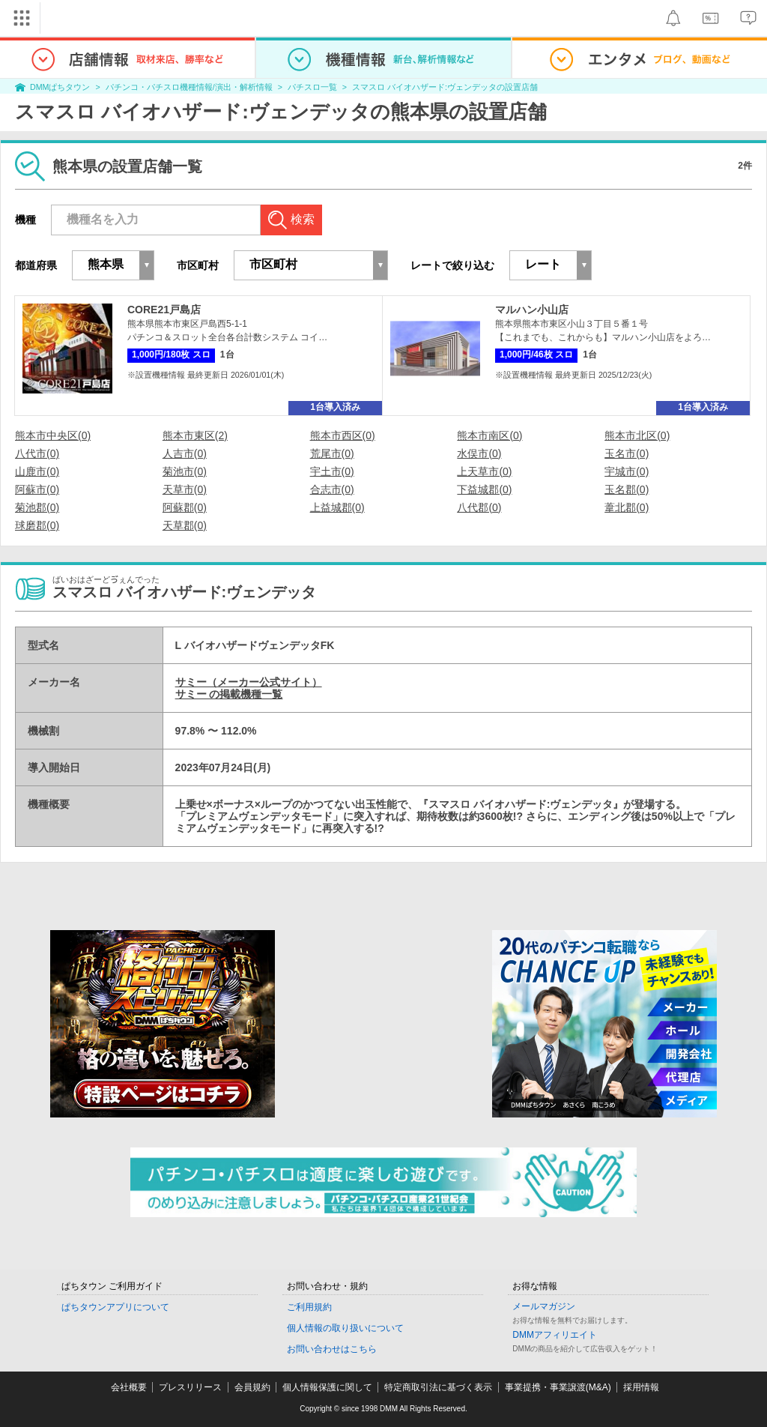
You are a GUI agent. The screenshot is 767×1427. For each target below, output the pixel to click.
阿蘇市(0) (37, 489)
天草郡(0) (185, 525)
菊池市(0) (185, 471)
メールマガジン (543, 1306)
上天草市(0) (484, 471)
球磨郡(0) (37, 525)
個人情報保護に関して (327, 1387)
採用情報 (641, 1387)
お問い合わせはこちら (332, 1349)
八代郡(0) (479, 507)
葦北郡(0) (626, 507)
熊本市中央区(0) (53, 435)
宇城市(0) (626, 471)
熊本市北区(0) (637, 435)
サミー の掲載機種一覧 (229, 694)
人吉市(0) (185, 453)
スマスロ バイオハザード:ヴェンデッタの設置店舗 (445, 86)
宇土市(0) (332, 471)
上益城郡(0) (337, 507)
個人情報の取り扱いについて (345, 1328)
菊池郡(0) (37, 507)
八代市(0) (37, 453)
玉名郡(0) (626, 489)
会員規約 (252, 1387)
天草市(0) (185, 489)
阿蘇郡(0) (185, 507)
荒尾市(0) (332, 453)
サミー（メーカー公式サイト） (248, 682)
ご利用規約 (309, 1307)
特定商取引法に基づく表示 (438, 1387)
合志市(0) (332, 489)
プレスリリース (190, 1387)
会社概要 (129, 1387)
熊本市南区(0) (489, 435)
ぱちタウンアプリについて (115, 1307)
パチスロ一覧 (312, 86)
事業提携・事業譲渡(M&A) (558, 1387)
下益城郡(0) (484, 489)
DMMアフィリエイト (554, 1335)
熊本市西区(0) (342, 435)
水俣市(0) (479, 453)
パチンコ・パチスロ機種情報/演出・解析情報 (189, 86)
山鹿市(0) (37, 471)
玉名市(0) (626, 453)
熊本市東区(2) (195, 435)
